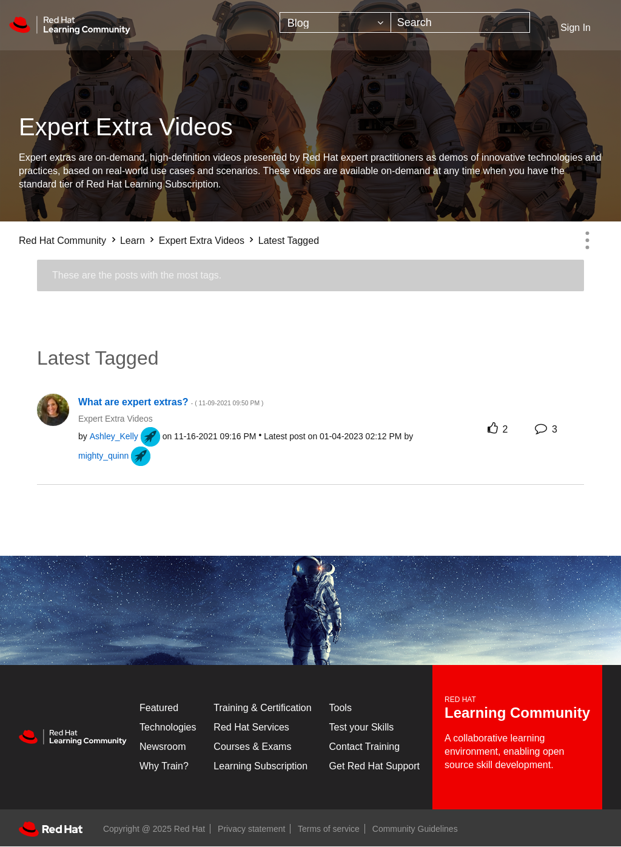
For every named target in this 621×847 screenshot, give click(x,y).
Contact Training (364, 746)
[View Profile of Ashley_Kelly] (114, 436)
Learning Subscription (260, 766)
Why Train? (164, 766)
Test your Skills (361, 727)
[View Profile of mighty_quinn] (103, 456)
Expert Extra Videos (201, 240)
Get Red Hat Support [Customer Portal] (374, 766)
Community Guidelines (415, 829)
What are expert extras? (170, 402)
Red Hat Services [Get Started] (251, 727)
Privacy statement (251, 829)
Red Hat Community (62, 240)
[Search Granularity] (335, 22)
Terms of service (329, 829)
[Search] (461, 22)
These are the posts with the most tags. (136, 275)
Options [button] (587, 240)
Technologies (167, 727)
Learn (132, 240)
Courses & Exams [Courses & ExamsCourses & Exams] (252, 746)
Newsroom (162, 746)
